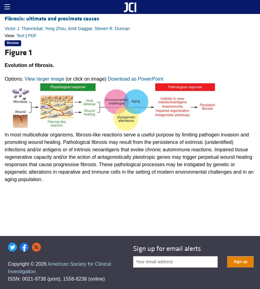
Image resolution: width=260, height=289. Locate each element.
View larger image (44, 79)
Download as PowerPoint (135, 79)
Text (20, 35)
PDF (32, 35)
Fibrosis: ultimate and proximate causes (52, 18)
